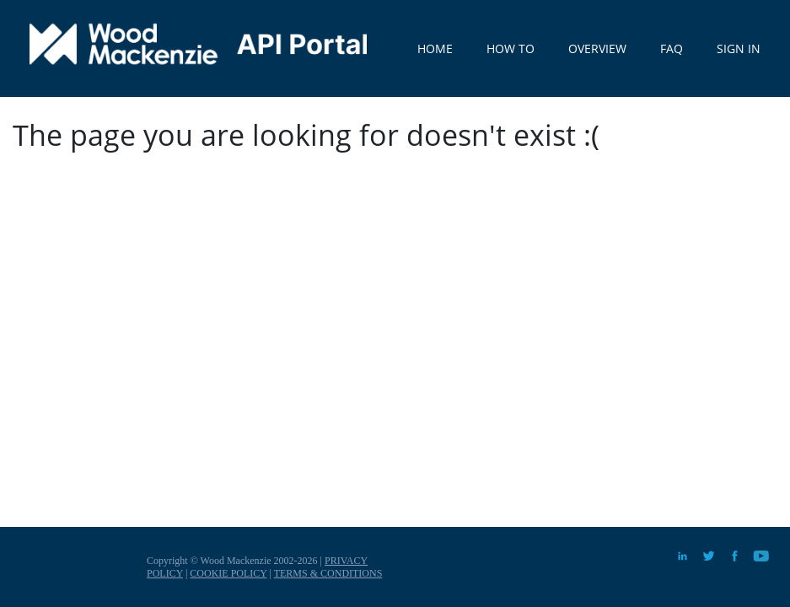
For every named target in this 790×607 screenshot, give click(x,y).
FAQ (671, 48)
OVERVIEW (597, 48)
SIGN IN (738, 48)
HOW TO (510, 48)
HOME (435, 48)
